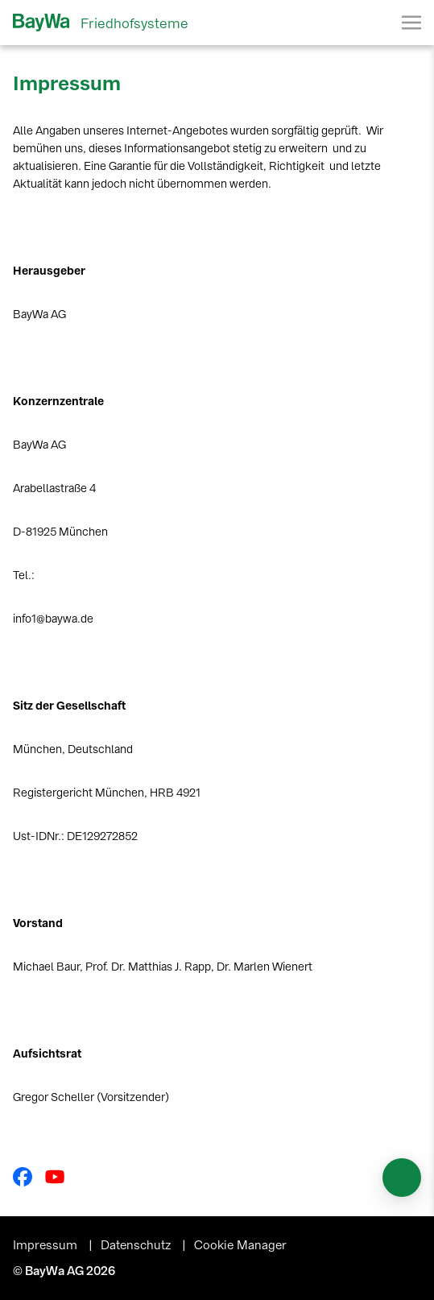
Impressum (47, 1245)
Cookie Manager (240, 1245)
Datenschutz (137, 1245)
